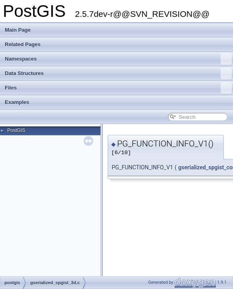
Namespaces (118, 59)
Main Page (18, 30)
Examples (17, 102)
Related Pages (23, 44)
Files (118, 88)
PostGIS (16, 130)
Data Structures (118, 73)
